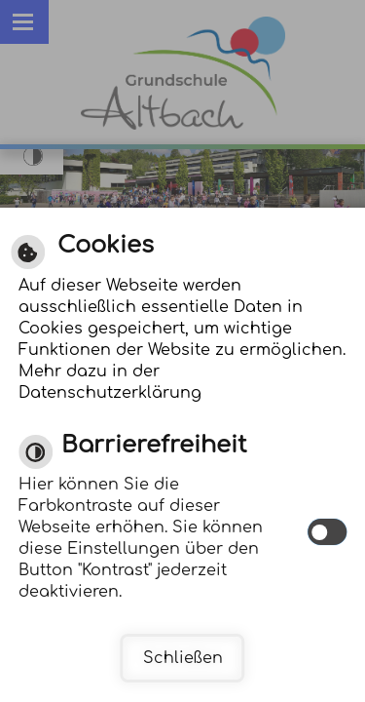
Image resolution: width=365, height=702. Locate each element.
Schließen (183, 658)
